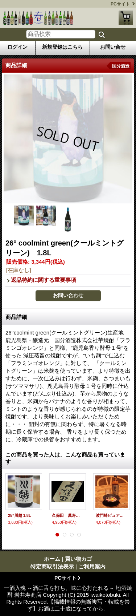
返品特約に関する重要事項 (43, 280)
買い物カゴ (126, 18)
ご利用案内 (92, 566)
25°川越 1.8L (19, 515)
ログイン (17, 47)
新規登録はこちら (62, 47)
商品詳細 (16, 317)
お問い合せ (112, 47)
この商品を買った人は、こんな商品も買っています (65, 458)
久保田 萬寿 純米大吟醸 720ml (67, 515)
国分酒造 (120, 66)
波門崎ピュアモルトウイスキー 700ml (111, 515)
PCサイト (120, 4)
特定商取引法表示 (52, 566)
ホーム (52, 559)
